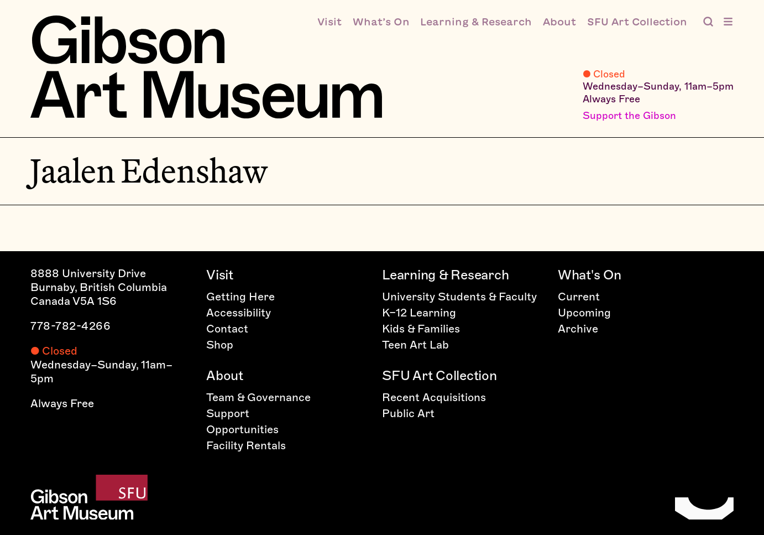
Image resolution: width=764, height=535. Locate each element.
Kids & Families (421, 328)
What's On (589, 275)
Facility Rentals (246, 445)
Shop (219, 344)
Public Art (408, 413)
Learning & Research (445, 275)
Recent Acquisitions (434, 397)
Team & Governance (258, 397)
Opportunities (242, 429)
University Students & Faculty (459, 296)
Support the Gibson (629, 116)
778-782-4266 (70, 326)
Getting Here (240, 296)
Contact (227, 328)
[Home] (206, 66)
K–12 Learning (419, 312)
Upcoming (584, 312)
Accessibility (238, 312)
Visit (219, 275)
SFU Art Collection (439, 375)
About (224, 375)
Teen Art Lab (415, 344)
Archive (578, 328)
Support (227, 413)
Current (579, 296)
